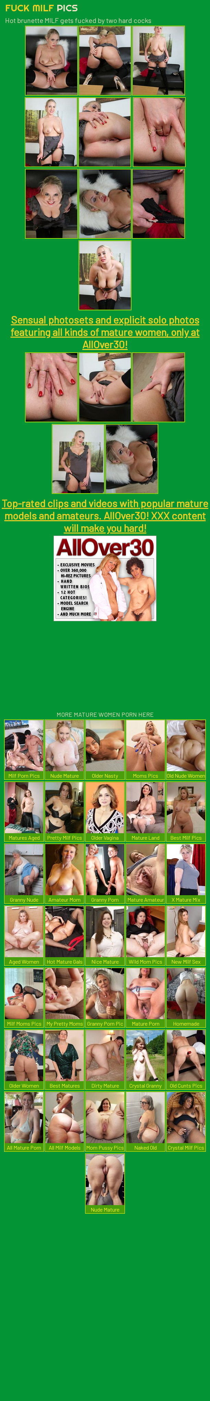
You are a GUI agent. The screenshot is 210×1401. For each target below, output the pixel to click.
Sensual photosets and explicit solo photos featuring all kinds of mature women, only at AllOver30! (105, 331)
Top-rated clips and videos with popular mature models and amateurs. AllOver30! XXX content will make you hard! (105, 515)
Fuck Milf (41, 8)
